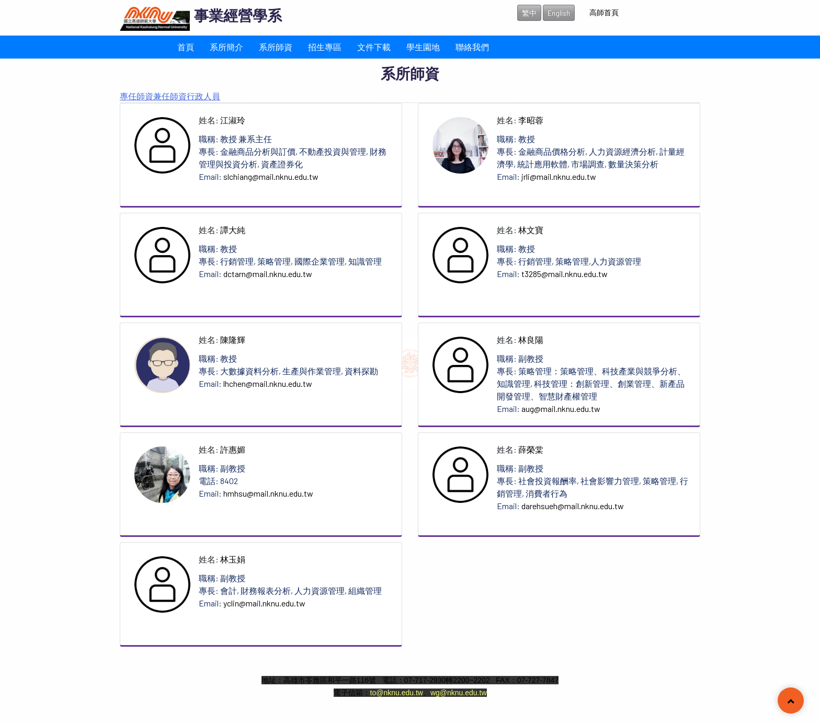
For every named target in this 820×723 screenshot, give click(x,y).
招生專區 (324, 47)
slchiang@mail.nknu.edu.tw (270, 176)
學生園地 (423, 47)
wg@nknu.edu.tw (458, 692)
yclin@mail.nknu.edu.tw (264, 603)
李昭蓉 (530, 120)
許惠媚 (232, 449)
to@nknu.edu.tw (396, 692)
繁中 (529, 12)
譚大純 (232, 230)
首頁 (185, 47)
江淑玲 (232, 120)
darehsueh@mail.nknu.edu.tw (572, 506)
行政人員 (203, 96)
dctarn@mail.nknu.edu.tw (267, 274)
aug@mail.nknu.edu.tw (560, 409)
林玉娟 (232, 559)
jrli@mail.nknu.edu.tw (558, 176)
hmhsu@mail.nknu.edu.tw (268, 493)
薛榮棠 (530, 449)
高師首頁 (604, 12)
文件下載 (374, 47)
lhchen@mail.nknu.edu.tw (267, 383)
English (559, 12)
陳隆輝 (232, 340)
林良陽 (530, 340)
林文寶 (530, 230)
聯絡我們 (472, 47)
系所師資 (275, 47)
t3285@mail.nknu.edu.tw (564, 274)
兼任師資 (170, 96)
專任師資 (136, 96)
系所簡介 (226, 47)
